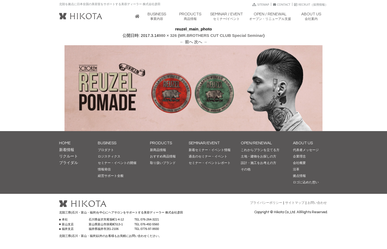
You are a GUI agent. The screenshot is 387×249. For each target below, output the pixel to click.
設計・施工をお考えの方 (258, 163)
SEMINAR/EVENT (204, 143)
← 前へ (186, 42)
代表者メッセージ (306, 150)
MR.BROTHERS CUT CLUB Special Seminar (221, 35)
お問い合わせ (317, 203)
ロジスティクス (109, 156)
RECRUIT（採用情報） (311, 4)
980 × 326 (168, 35)
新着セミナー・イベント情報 (210, 150)
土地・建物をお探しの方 (258, 156)
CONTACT (282, 4)
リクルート (68, 156)
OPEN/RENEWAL (256, 143)
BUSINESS (107, 143)
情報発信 (104, 169)
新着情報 (66, 150)
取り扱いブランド (163, 163)
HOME (65, 143)
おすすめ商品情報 (163, 156)
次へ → (200, 42)
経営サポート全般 (111, 176)
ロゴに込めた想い (306, 182)
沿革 (296, 169)
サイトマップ (294, 203)
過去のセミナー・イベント (208, 156)
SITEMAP (260, 4)
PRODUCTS (161, 143)
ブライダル (68, 162)
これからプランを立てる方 (260, 150)
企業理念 (299, 156)
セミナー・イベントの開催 (117, 163)
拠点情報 (299, 176)
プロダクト (106, 150)
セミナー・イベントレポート (210, 163)
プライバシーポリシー (266, 203)
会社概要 (299, 163)
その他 (245, 169)
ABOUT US (303, 143)
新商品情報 (158, 150)
